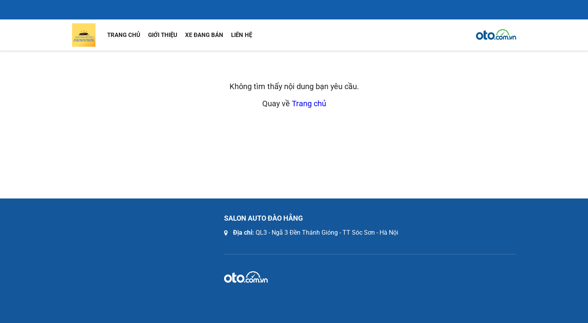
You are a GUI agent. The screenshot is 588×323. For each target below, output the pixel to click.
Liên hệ (241, 35)
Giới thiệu (162, 35)
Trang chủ (123, 35)
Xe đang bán (204, 35)
